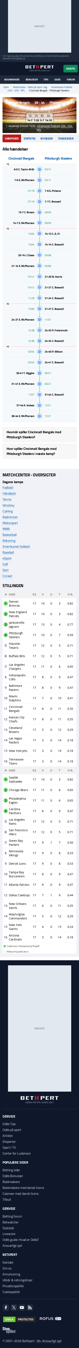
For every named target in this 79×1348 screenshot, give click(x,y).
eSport (7, 558)
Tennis (7, 499)
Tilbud (7, 1199)
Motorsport (10, 522)
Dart (6, 570)
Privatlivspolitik (13, 1285)
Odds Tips (9, 1123)
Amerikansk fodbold (16, 546)
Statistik (29, 138)
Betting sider (11, 1169)
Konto (70, 68)
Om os (7, 1268)
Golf (5, 564)
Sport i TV (9, 1147)
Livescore (9, 1233)
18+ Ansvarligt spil (49, 1340)
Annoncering (11, 1274)
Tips (46, 79)
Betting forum (12, 1216)
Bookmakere (12, 79)
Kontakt (8, 1262)
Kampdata (12, 138)
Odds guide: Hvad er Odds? (21, 1239)
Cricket (7, 575)
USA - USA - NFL (16, 90)
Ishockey (8, 505)
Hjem (6, 87)
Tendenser (66, 138)
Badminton (10, 516)
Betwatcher (11, 1222)
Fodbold (8, 487)
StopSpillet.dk (19, 58)
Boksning (9, 540)
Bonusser (32, 79)
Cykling (8, 511)
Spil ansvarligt (13, 55)
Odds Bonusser (13, 1175)
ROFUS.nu (40, 55)
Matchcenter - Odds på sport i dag (30, 87)
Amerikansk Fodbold (61, 87)
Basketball (10, 534)
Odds (57, 79)
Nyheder (46, 138)
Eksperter (9, 1141)
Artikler (8, 1135)
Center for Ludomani (17, 1153)
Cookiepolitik (11, 1291)
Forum (71, 79)
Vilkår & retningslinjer (18, 1280)
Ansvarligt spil (12, 1245)
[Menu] (4, 68)
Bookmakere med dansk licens (23, 1187)
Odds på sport (12, 1129)
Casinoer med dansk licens (21, 1193)
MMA (6, 528)
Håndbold (9, 493)
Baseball (8, 552)
